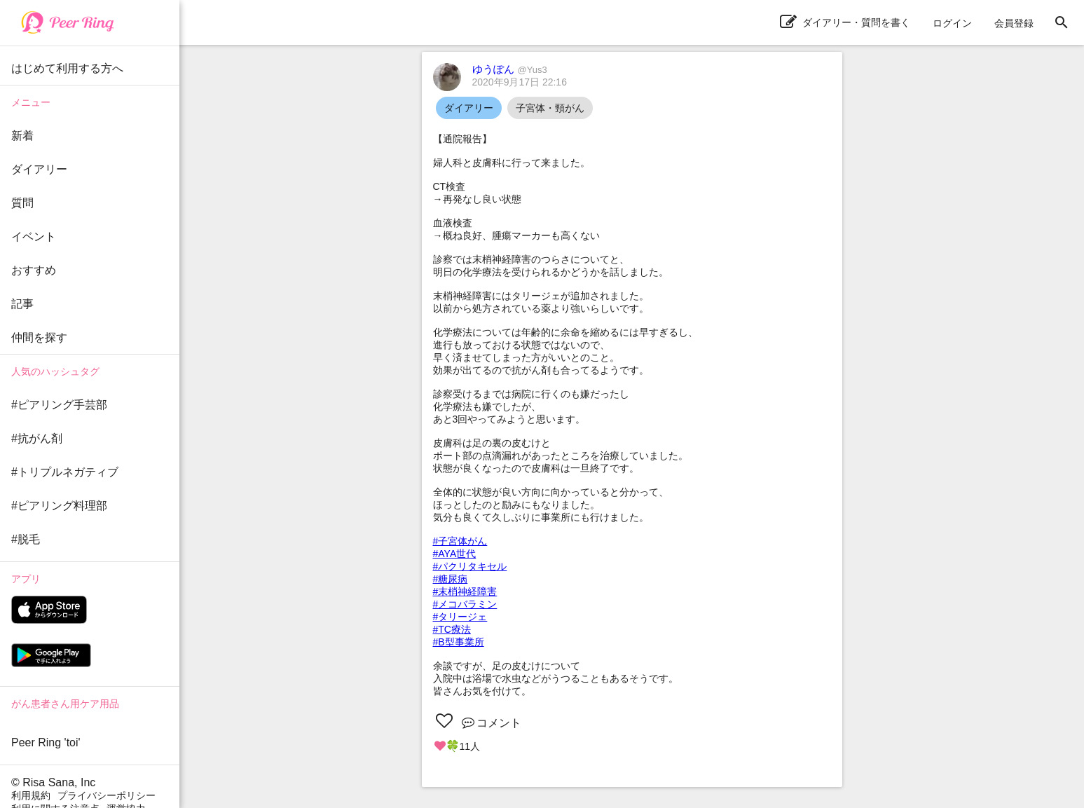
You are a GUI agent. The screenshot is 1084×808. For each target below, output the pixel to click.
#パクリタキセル (470, 566)
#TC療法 (452, 629)
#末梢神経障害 (465, 591)
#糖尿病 (450, 578)
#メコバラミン (465, 604)
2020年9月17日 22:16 (519, 82)
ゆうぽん (509, 69)
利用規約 (30, 795)
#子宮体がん (460, 541)
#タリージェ (460, 616)
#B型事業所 (458, 642)
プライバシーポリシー (106, 795)
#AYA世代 (454, 553)
